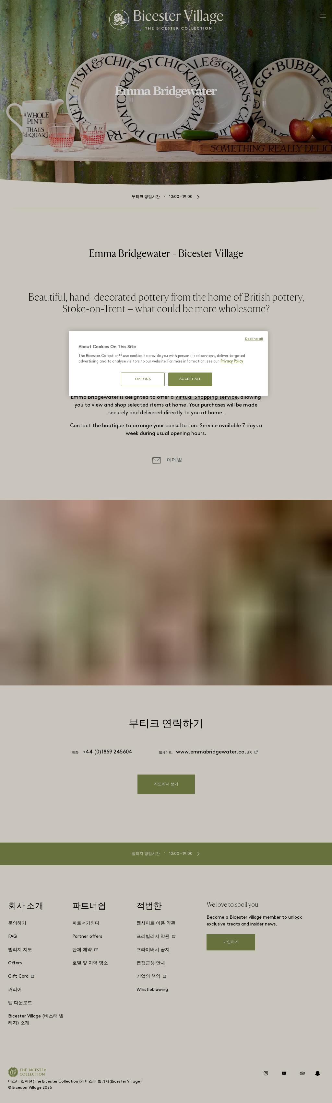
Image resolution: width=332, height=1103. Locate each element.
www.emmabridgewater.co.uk (214, 752)
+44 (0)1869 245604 (107, 752)
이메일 (174, 460)
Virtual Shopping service (206, 397)
